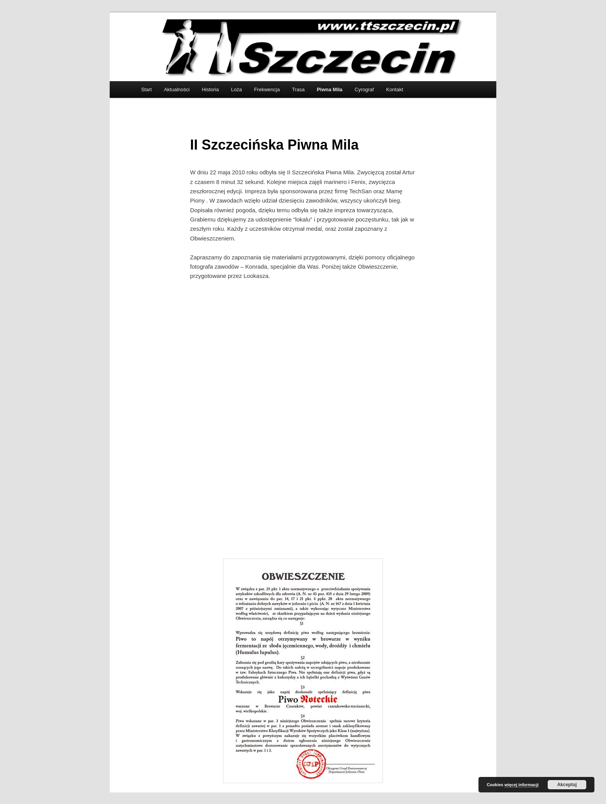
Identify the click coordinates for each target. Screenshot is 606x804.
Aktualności (176, 89)
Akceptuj (567, 784)
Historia (210, 89)
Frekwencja (266, 89)
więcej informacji (521, 784)
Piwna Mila (329, 89)
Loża (236, 89)
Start (146, 89)
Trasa (298, 89)
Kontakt (394, 89)
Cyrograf (364, 89)
